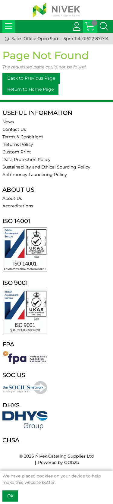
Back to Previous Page (31, 78)
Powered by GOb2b (58, 462)
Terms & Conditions (22, 137)
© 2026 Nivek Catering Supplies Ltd (56, 456)
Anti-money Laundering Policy (34, 174)
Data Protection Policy (26, 159)
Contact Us (14, 129)
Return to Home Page (30, 89)
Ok (10, 496)
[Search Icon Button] (104, 26)
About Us (12, 198)
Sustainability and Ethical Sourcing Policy (46, 167)
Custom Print (16, 152)
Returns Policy (17, 144)
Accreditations (17, 206)
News (8, 121)
